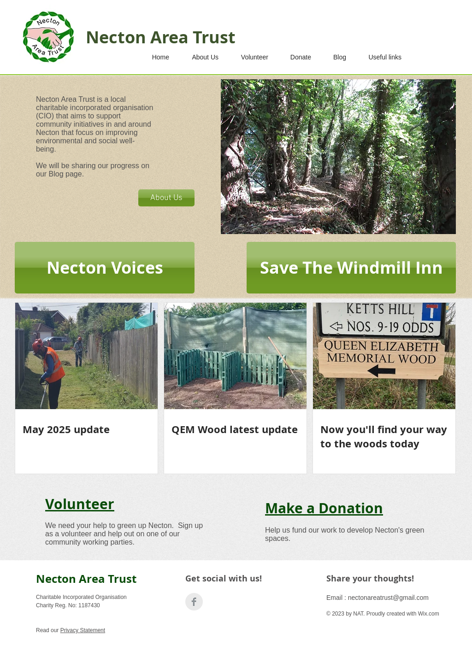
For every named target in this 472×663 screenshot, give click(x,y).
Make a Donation (324, 508)
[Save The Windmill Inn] (351, 267)
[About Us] (166, 197)
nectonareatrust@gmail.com (388, 597)
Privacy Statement (82, 630)
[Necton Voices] (105, 267)
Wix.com (428, 613)
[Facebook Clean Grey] (194, 601)
